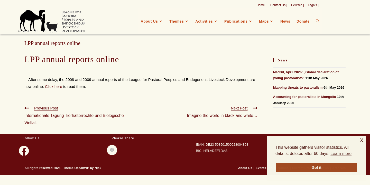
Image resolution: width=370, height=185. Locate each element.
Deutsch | (297, 5)
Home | (261, 5)
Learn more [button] (340, 153)
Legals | (313, 5)
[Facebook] (24, 151)
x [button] (361, 139)
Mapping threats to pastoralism (298, 87)
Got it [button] (316, 167)
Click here (53, 86)
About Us (245, 168)
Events (261, 168)
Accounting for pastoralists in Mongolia (304, 97)
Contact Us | (278, 5)
